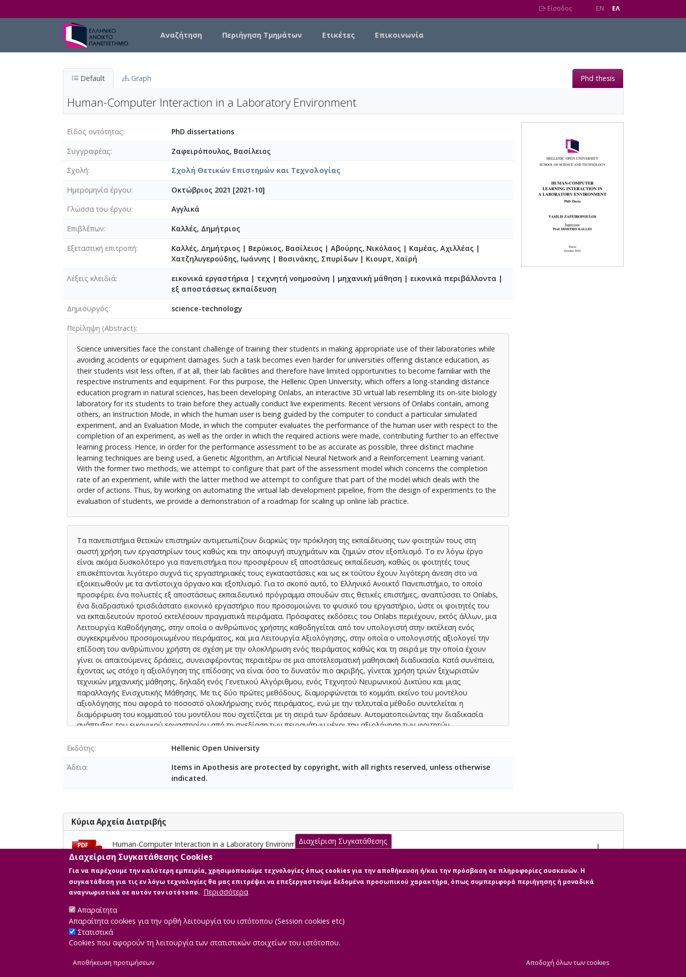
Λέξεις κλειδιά (91, 278)
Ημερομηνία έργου (99, 190)
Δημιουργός (88, 308)
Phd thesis (597, 78)
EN (600, 8)
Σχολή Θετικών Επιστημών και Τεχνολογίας (255, 170)
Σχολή (77, 170)
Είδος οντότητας (95, 131)
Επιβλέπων (85, 228)
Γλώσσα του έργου (99, 209)
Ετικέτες (338, 35)
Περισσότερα (226, 902)
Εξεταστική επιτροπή (101, 248)
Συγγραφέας (89, 151)
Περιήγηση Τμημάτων (262, 35)
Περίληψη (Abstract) (101, 328)
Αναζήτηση (181, 35)
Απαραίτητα (97, 920)
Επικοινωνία (399, 35)
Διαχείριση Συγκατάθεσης (343, 851)
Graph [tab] (136, 78)
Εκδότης (80, 748)
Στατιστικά (95, 941)
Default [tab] (88, 78)
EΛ (616, 8)
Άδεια (76, 767)
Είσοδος (555, 8)
